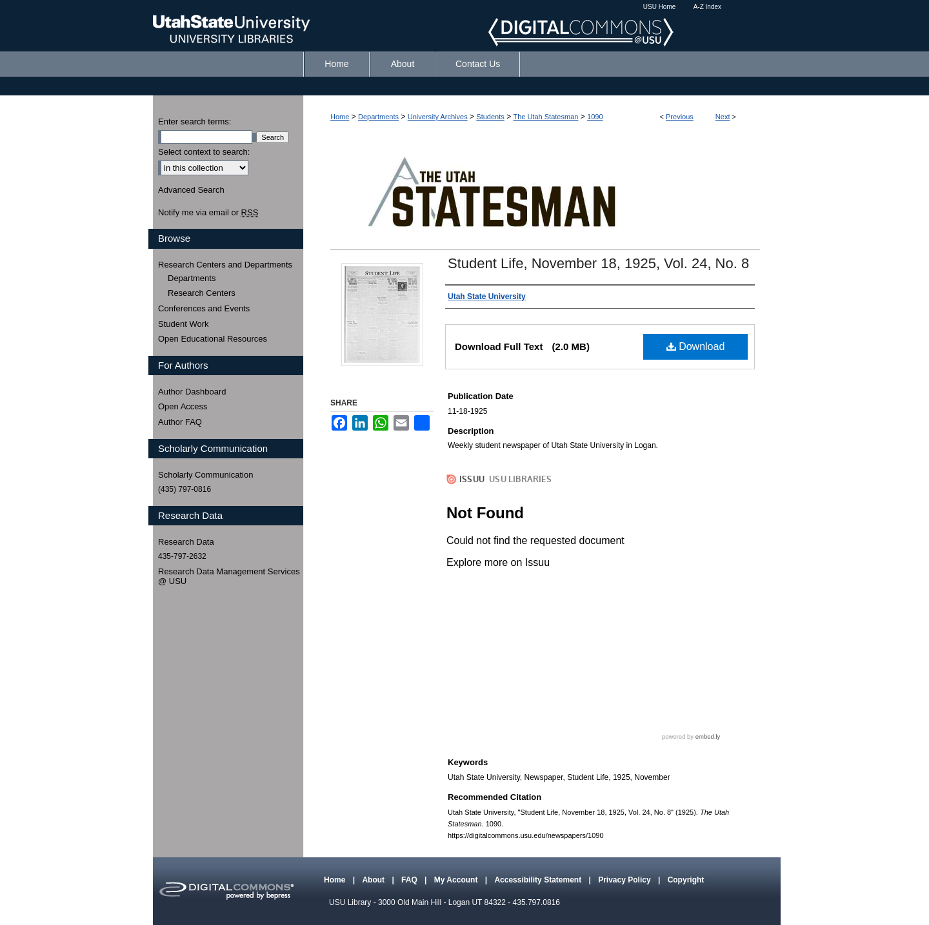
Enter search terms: (194, 121)
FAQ (410, 879)
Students (490, 117)
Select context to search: (204, 152)
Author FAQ (180, 422)
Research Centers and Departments (225, 264)
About (374, 879)
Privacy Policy (625, 879)
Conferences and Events (204, 308)
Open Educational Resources (212, 339)
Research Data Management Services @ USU (229, 577)
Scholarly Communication (205, 475)
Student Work (183, 324)
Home (339, 117)
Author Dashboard (192, 391)
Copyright (686, 879)
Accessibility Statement (538, 879)
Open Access (183, 406)
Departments (378, 117)
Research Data (186, 542)
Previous (680, 117)
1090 (595, 117)
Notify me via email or (208, 213)
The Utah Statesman (545, 117)
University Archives (438, 117)
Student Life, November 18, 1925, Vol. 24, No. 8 (598, 263)
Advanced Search (191, 190)
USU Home (659, 6)
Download (695, 346)
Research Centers (201, 293)
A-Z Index (707, 6)
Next (722, 117)
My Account (457, 879)
